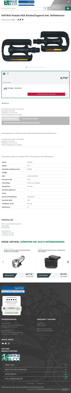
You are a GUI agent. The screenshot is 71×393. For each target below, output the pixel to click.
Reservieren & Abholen (46, 94)
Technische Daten (29, 119)
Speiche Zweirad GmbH (45, 389)
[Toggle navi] (2, 1)
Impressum (40, 383)
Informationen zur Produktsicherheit (22, 123)
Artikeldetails (10, 119)
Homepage (30, 383)
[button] (26, 67)
